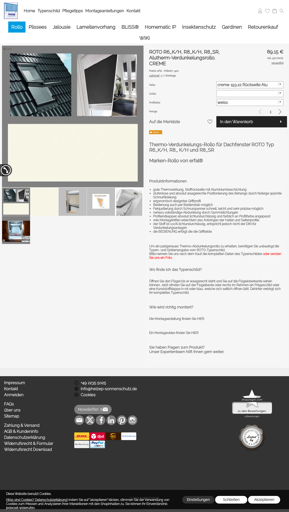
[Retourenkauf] (263, 27)
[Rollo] (16, 27)
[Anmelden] (260, 10)
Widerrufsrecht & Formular (28, 443)
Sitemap (11, 416)
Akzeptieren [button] (264, 500)
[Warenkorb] (274, 10)
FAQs (9, 404)
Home (29, 10)
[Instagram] (132, 420)
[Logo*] (11, 4)
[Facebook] (101, 420)
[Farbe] (250, 85)
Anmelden (13, 394)
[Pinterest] (122, 420)
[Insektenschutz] (199, 27)
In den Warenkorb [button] (236, 121)
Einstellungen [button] (198, 500)
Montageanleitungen (104, 10)
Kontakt (133, 10)
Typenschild (49, 10)
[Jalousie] (61, 27)
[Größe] (250, 93)
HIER (200, 319)
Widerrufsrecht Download (28, 449)
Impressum (14, 382)
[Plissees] (37, 27)
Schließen (231, 500)
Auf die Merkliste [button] (164, 121)
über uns (12, 410)
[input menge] (270, 111)
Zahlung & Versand (21, 425)
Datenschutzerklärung (24, 437)
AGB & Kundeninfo (21, 431)
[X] (90, 420)
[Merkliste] (267, 10)
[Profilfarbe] (250, 102)
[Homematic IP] (160, 27)
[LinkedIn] (111, 420)
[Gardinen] (232, 27)
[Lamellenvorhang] (95, 27)
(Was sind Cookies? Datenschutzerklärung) (37, 500)
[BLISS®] (130, 27)
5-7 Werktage (162, 75)
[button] (281, 10)
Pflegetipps (72, 10)
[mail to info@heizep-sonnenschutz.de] (79, 420)
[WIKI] (144, 38)
